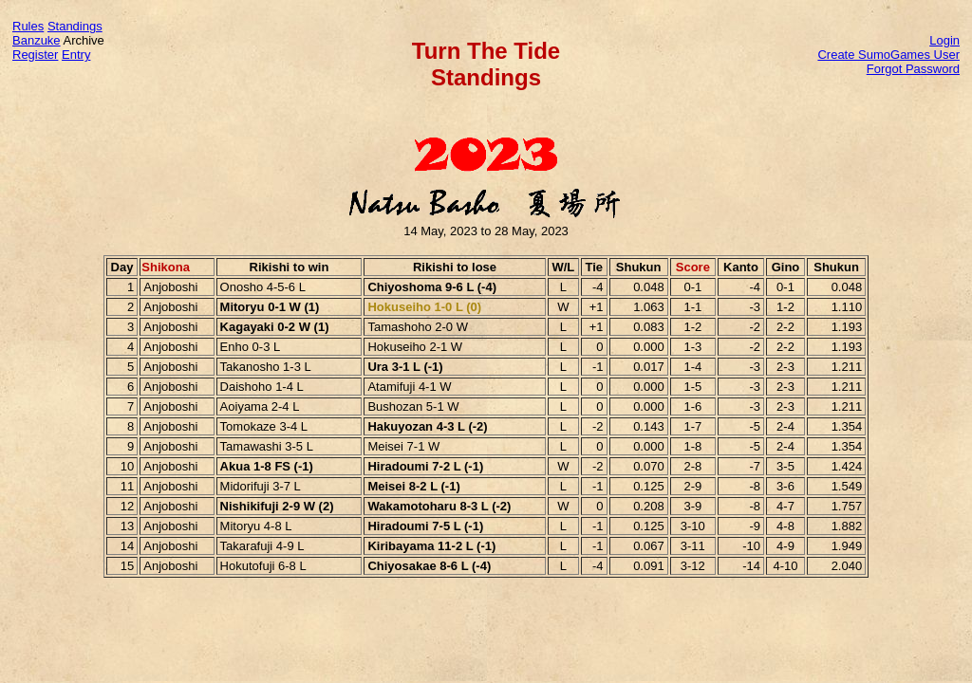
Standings (75, 26)
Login (944, 40)
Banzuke (36, 40)
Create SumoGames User (888, 54)
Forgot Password (913, 69)
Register (35, 54)
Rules (28, 26)
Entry (76, 54)
